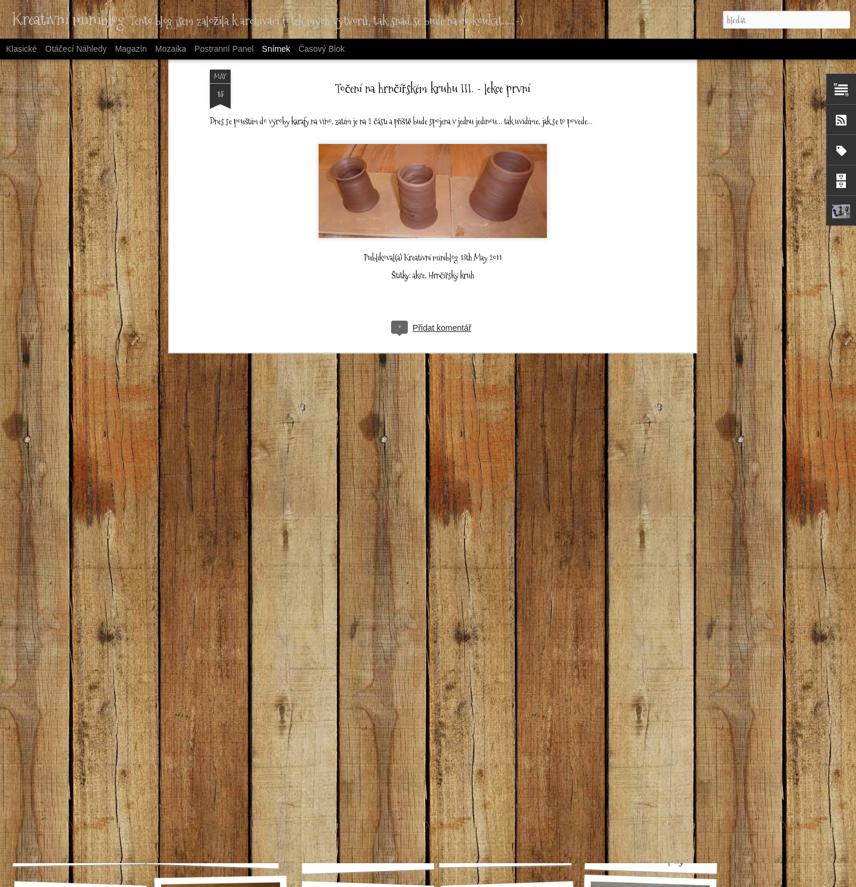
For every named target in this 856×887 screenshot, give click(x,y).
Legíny (511, 697)
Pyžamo (505, 854)
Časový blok (321, 49)
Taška (361, 691)
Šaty (75, 693)
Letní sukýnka (79, 853)
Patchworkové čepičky (651, 859)
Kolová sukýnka (224, 698)
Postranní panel (224, 49)
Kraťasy (213, 854)
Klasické (21, 49)
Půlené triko (651, 697)
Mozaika (170, 49)
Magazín (131, 49)
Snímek (276, 49)
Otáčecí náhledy (76, 49)
